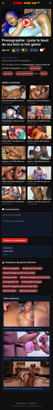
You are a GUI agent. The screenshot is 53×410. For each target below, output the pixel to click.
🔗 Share (34, 50)
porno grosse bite (24, 73)
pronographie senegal (31, 282)
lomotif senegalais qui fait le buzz (35, 277)
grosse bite (35, 68)
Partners (21, 403)
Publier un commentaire (14, 240)
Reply (5, 254)
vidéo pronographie (28, 291)
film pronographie (11, 268)
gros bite (8, 73)
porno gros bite (10, 277)
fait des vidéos (9, 291)
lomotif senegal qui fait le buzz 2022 (19, 273)
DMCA (33, 403)
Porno (43, 73)
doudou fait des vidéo (32, 268)
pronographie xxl (10, 282)
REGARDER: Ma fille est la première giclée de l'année (23, 388)
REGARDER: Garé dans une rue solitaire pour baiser (22, 328)
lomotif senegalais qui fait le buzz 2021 (20, 286)
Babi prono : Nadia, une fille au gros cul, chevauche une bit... (26, 358)
